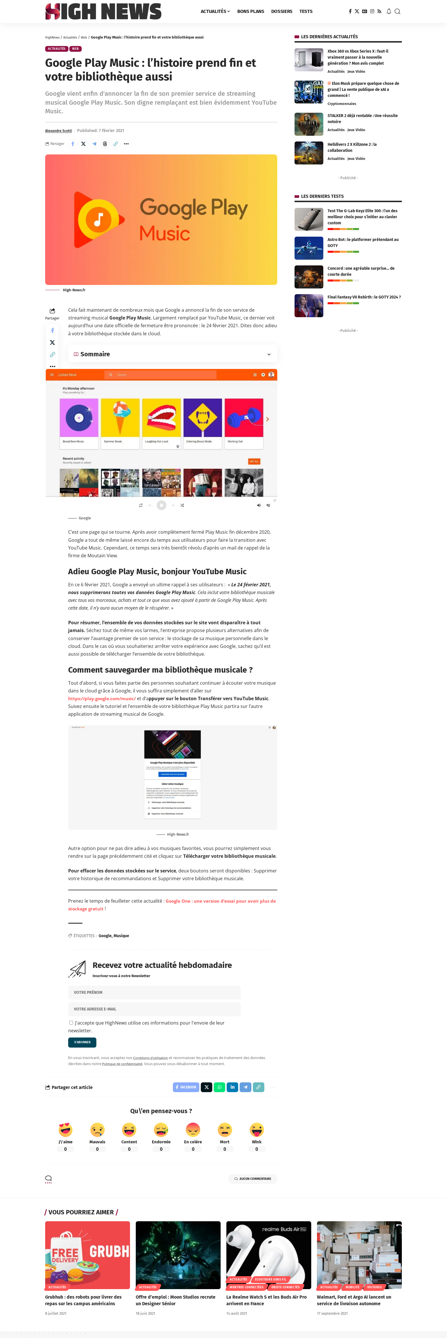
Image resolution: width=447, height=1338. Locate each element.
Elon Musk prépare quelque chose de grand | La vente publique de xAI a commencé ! (363, 89)
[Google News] (365, 11)
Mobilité (353, 1294)
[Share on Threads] (110, 146)
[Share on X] (86, 146)
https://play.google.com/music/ (104, 702)
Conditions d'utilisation (153, 1062)
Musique (121, 939)
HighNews (53, 37)
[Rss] (379, 11)
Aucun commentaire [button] (246, 1187)
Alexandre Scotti (61, 132)
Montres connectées (247, 1294)
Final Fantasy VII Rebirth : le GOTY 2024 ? (364, 297)
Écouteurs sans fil (270, 1286)
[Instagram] (372, 11)
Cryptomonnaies (342, 104)
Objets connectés (286, 1294)
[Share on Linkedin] (229, 1093)
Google (105, 939)
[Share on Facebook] (73, 146)
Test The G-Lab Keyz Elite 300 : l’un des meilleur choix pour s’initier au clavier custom (363, 216)
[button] (397, 11)
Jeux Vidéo (356, 71)
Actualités (74, 37)
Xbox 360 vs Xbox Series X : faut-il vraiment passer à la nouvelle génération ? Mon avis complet (358, 57)
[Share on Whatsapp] (216, 1093)
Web (90, 37)
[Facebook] (350, 11)
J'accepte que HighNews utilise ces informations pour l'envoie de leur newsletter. (146, 1030)
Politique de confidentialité (125, 1069)
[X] (357, 11)
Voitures (374, 1294)
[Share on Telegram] (98, 146)
